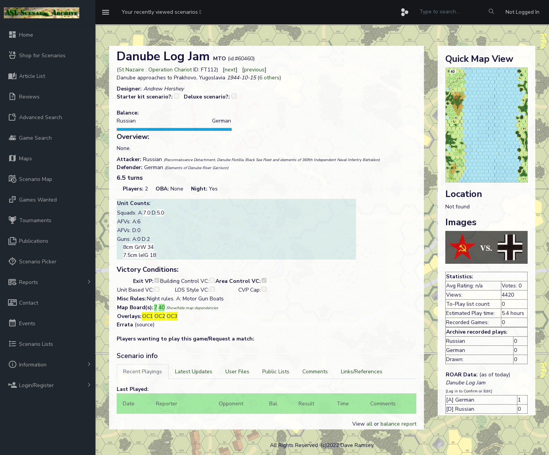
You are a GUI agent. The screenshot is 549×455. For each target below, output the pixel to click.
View (359, 424)
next (230, 69)
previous (254, 69)
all (369, 424)
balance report (398, 424)
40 (162, 307)
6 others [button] (269, 77)
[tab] (143, 371)
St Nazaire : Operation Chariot (155, 69)
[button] (161, 12)
